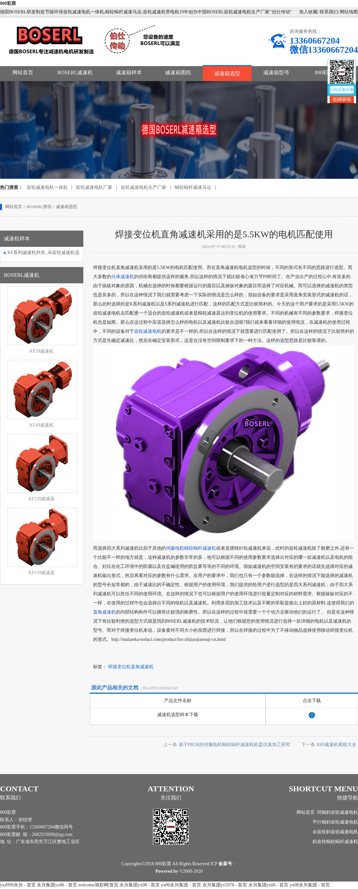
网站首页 (22, 72)
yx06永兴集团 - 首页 (181, 884)
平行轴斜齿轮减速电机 (335, 822)
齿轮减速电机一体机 (47, 187)
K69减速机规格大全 (336, 744)
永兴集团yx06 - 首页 (57, 884)
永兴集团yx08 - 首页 (139, 884)
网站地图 (349, 11)
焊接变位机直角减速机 (131, 666)
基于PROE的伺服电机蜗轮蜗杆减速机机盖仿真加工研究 (235, 744)
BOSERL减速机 (75, 72)
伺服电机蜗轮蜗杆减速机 (191, 548)
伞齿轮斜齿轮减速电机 (335, 831)
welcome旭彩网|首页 (98, 884)
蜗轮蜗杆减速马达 (193, 187)
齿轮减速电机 (147, 331)
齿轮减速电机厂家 (94, 187)
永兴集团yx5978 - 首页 (224, 884)
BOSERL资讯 (39, 206)
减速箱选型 (227, 73)
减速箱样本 (129, 72)
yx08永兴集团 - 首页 (310, 884)
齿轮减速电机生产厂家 (143, 187)
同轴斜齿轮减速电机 (337, 812)
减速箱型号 (276, 72)
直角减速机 (104, 612)
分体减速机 (122, 276)
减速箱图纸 (178, 72)
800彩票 (8, 3)
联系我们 (329, 11)
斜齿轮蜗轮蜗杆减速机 (335, 841)
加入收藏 (308, 11)
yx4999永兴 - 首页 (18, 884)
